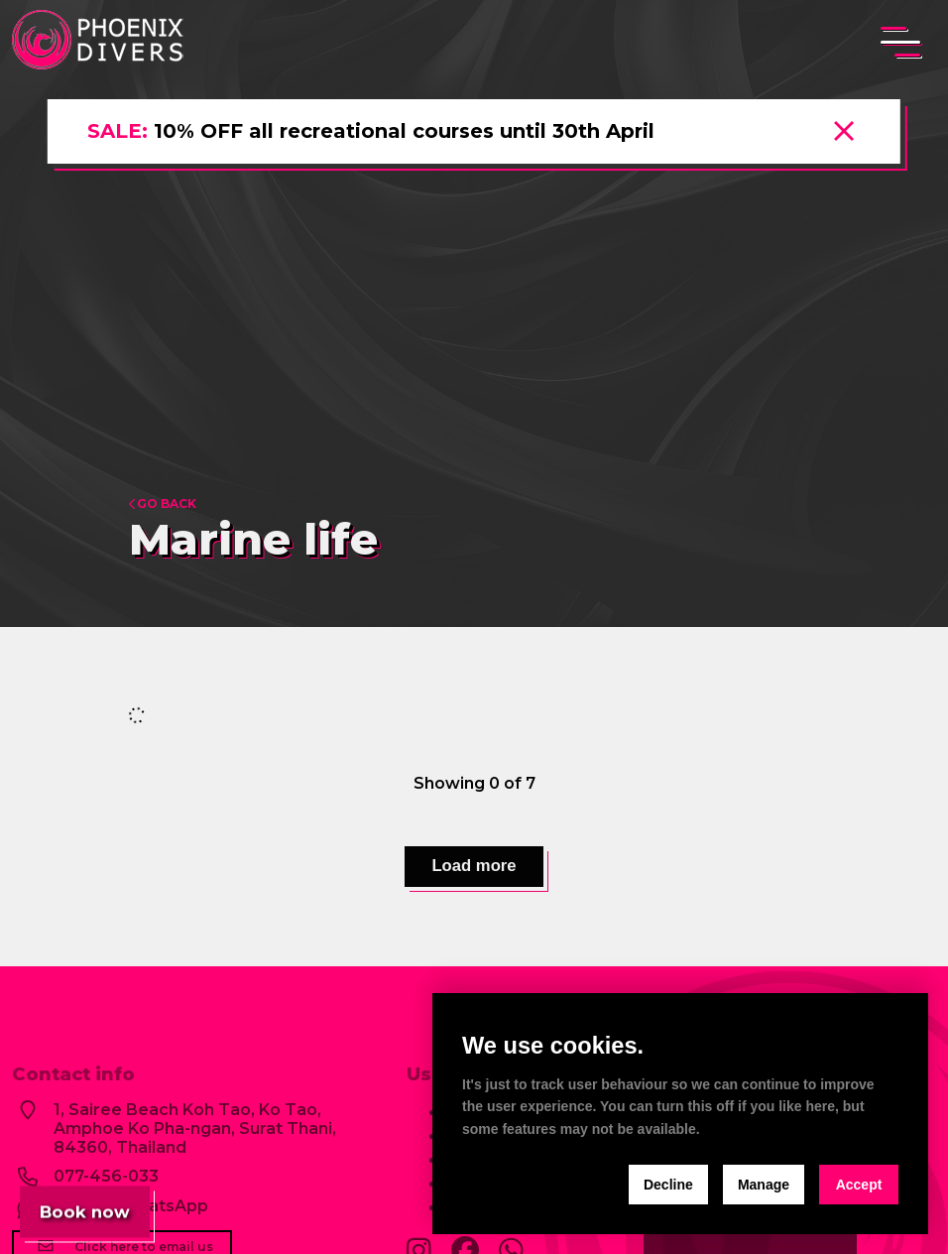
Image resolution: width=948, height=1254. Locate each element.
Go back (162, 503)
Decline (668, 1184)
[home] (100, 41)
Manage (763, 1184)
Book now (87, 1206)
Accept (859, 1184)
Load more (474, 868)
